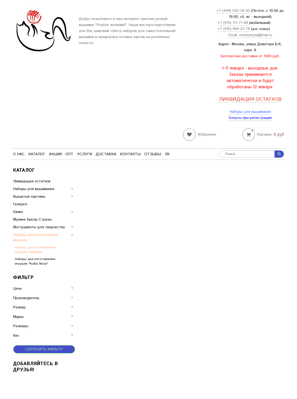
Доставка (106, 154)
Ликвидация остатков (31, 181)
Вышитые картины (29, 196)
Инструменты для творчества (39, 227)
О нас (19, 154)
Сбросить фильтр (44, 349)
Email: (233, 35)
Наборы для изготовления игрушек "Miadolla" (35, 249)
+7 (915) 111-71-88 (232, 22)
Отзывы (152, 154)
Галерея (20, 204)
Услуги (84, 154)
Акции (55, 154)
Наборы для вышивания (250, 111)
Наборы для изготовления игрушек (35, 237)
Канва (18, 212)
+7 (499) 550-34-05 (233, 10)
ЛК (167, 154)
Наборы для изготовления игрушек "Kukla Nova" (35, 261)
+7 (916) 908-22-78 (233, 29)
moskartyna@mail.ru (255, 35)
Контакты (130, 154)
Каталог (36, 154)
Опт (69, 154)
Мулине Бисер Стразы (32, 219)
